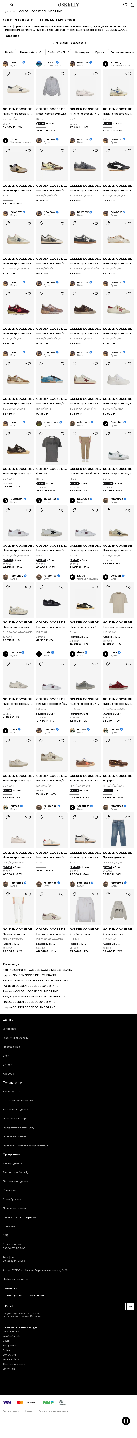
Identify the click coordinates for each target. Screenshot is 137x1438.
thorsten (49, 62)
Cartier (6, 1350)
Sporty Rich (9, 1368)
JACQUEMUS (9, 1345)
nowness (83, 499)
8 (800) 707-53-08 (14, 1248)
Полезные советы (14, 1136)
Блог (6, 1055)
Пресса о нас (11, 1046)
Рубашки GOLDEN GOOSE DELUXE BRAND (31, 985)
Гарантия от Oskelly (15, 1037)
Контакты (9, 1226)
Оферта (28, 1411)
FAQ (5, 1235)
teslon (14, 139)
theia (47, 652)
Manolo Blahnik (11, 1359)
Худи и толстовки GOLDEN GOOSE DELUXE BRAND (36, 980)
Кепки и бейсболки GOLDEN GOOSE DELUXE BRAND (37, 969)
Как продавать (12, 1163)
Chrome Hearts (11, 1331)
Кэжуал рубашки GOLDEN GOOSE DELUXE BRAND (35, 996)
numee (81, 729)
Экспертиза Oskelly (15, 1172)
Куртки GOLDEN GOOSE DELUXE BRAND (29, 975)
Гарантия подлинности (18, 1100)
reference (83, 422)
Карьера (8, 1073)
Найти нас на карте (15, 1279)
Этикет (7, 1064)
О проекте (9, 1028)
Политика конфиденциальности (53, 1411)
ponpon (116, 575)
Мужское (9, 11)
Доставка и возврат (15, 1118)
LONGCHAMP (10, 1354)
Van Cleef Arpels (11, 1336)
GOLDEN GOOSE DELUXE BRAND (18, 109)
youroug (116, 62)
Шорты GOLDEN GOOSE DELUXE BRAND (29, 1007)
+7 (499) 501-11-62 (14, 1261)
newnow (16, 62)
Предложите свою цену (18, 1127)
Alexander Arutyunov (14, 1364)
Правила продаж (11, 1411)
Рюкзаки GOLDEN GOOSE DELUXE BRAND (30, 991)
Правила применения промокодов (26, 1145)
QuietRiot (117, 422)
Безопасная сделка (15, 1109)
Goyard (7, 1340)
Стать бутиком (12, 1199)
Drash (81, 575)
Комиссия (9, 1190)
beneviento (51, 422)
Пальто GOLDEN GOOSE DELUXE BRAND (29, 1001)
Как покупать (11, 1091)
